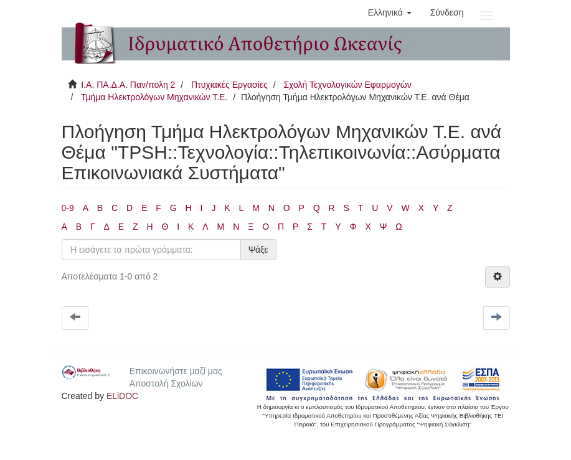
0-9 (68, 208)
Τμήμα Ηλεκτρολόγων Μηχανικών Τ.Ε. (154, 97)
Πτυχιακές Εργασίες (229, 85)
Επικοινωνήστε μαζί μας (176, 371)
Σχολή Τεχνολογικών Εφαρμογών (347, 85)
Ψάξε (258, 250)
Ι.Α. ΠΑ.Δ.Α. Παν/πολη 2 (128, 85)
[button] (390, 12)
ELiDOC (122, 396)
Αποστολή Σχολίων (166, 383)
